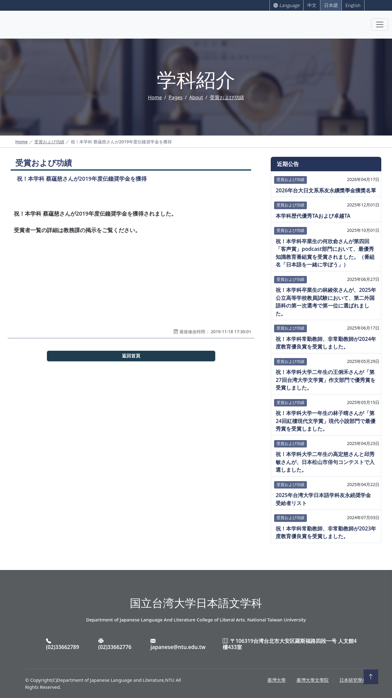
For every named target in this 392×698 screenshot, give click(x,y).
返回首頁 (131, 356)
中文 (311, 5)
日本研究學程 (353, 680)
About (196, 97)
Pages (175, 97)
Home (155, 97)
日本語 (331, 5)
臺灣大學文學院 (312, 680)
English (352, 5)
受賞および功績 (227, 97)
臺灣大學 (276, 680)
